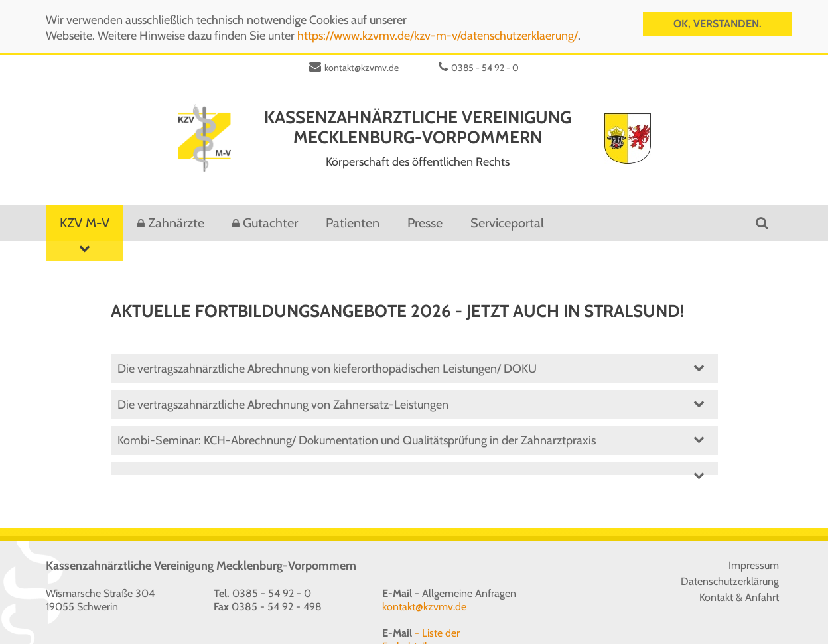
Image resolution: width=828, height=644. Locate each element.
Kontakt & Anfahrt (739, 590)
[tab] (414, 461)
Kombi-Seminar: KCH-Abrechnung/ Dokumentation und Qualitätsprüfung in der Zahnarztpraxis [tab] (411, 431)
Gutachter (270, 216)
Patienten (353, 216)
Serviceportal (507, 216)
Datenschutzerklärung (730, 574)
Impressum (753, 558)
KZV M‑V (84, 220)
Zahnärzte (176, 216)
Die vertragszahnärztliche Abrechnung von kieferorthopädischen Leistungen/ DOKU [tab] (411, 359)
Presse (425, 216)
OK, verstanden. (717, 22)
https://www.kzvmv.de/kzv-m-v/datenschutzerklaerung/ (437, 34)
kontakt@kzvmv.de (361, 60)
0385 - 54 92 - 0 (485, 60)
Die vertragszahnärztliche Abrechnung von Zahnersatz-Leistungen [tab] (411, 395)
